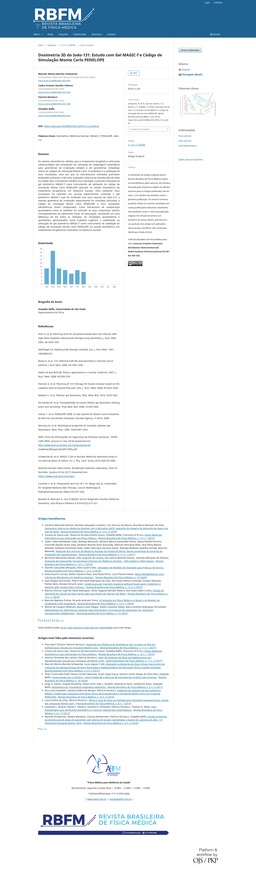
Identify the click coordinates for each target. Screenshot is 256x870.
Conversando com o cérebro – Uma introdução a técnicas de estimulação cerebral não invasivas (104, 677)
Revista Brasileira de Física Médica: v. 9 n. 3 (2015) (72, 670)
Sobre (36, 34)
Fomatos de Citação (140, 129)
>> (62, 620)
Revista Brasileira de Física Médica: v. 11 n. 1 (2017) (107, 554)
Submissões (79, 34)
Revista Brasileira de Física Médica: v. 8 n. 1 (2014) (103, 703)
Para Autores (185, 140)
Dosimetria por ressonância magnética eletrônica (79, 687)
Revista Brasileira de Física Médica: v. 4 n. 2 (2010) (110, 723)
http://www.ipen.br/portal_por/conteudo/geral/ (64, 445)
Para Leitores (185, 135)
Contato (111, 34)
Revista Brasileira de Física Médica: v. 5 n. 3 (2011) (135, 687)
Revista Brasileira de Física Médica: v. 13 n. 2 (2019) (114, 587)
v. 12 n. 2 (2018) (67, 45)
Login (207, 2)
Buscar (215, 34)
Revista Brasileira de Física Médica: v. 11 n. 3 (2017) (134, 660)
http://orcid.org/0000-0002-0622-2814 (54, 115)
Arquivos (63, 34)
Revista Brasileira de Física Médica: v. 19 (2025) (121, 577)
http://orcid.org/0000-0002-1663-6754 (54, 80)
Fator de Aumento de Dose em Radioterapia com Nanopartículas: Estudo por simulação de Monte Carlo (98, 659)
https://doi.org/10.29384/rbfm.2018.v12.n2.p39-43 (71, 126)
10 (57, 620)
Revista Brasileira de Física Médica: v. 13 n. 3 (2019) (73, 570)
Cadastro (218, 2)
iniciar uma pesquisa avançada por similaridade (86, 627)
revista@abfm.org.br (120, 799)
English (186, 69)
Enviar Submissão (190, 50)
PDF (135, 73)
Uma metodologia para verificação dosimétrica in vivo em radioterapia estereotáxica (100, 708)
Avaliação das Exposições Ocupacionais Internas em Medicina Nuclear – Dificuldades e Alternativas (99, 561)
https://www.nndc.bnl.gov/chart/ (56, 476)
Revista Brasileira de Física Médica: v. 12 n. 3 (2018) (89, 531)
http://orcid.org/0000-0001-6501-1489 (54, 104)
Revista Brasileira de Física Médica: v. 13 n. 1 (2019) (126, 538)
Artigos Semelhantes (51, 518)
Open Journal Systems (191, 159)
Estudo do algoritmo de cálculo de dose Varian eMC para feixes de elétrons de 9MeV (104, 592)
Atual (50, 34)
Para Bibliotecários (188, 145)
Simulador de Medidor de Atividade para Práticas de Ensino (131, 567)
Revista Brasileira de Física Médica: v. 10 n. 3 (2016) (86, 696)
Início (40, 45)
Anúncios (97, 34)
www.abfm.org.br (96, 799)
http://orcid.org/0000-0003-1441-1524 (54, 92)
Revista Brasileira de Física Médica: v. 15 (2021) (102, 613)
